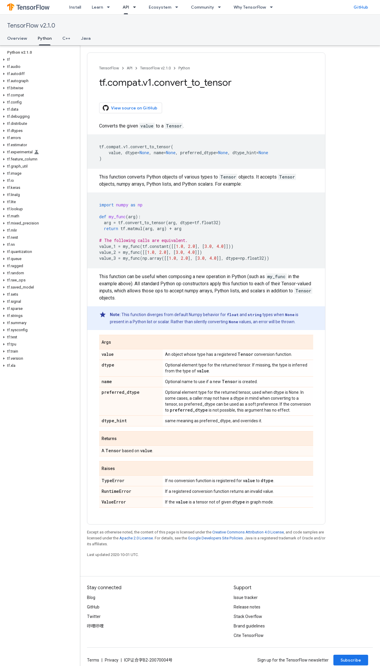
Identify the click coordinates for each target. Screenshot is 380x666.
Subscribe (351, 660)
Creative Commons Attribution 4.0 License (248, 532)
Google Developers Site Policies (215, 538)
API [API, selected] (126, 7)
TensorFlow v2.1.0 (31, 25)
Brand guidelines (249, 626)
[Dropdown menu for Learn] (110, 7)
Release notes (247, 607)
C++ (66, 38)
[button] (38, 59)
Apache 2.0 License (136, 538)
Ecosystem (160, 7)
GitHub (361, 7)
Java (86, 38)
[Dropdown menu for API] (136, 7)
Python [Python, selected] (45, 38)
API (129, 68)
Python (184, 68)
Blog (91, 597)
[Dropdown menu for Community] (221, 7)
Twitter (94, 616)
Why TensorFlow (250, 7)
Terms (93, 660)
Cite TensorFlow (249, 635)
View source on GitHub (130, 108)
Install (75, 7)
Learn (97, 7)
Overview (17, 38)
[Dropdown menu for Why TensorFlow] (273, 7)
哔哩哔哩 (95, 626)
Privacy (111, 660)
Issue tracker (246, 597)
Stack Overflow (248, 616)
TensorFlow (109, 68)
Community (202, 7)
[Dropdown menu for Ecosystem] (178, 7)
